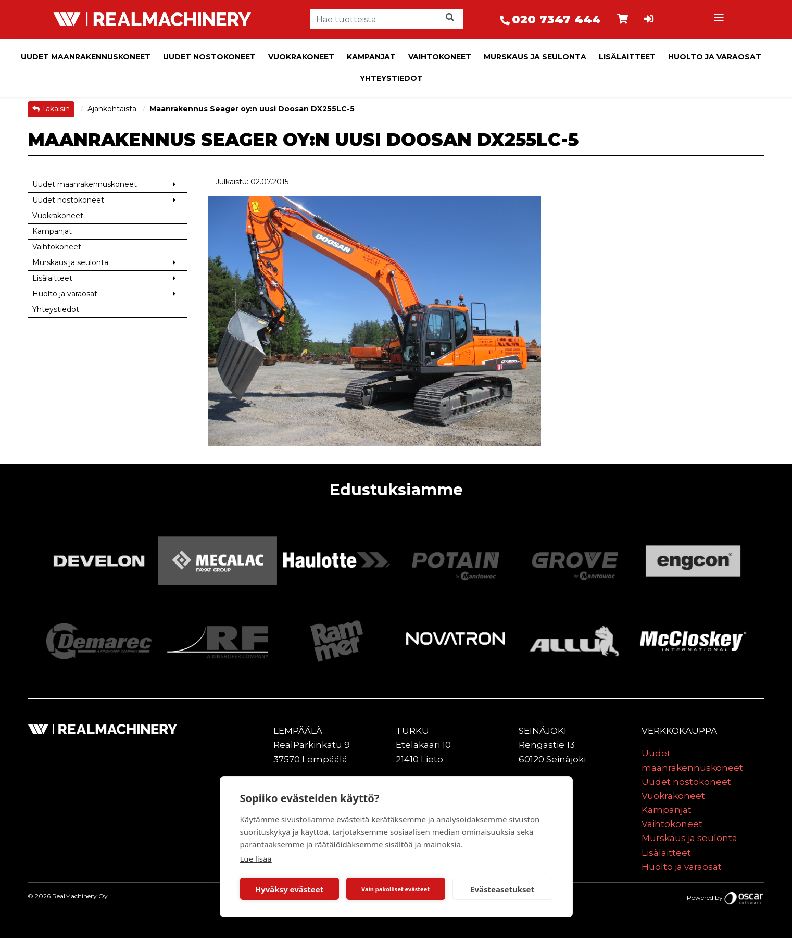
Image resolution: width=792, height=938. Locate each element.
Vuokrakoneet (301, 56)
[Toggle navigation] (720, 19)
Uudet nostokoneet (209, 56)
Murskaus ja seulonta (535, 56)
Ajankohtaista (113, 109)
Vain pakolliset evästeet (395, 889)
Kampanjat (371, 56)
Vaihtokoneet (439, 56)
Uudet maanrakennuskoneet (85, 56)
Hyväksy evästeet (289, 889)
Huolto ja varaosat (714, 56)
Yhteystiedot (391, 78)
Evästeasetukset (502, 889)
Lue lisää (256, 859)
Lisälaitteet (627, 56)
